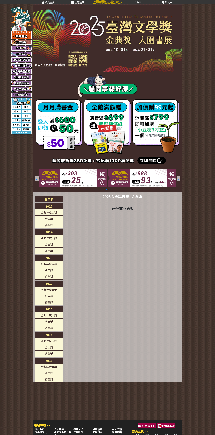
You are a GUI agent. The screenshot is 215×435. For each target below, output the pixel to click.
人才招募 (59, 429)
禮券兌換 (78, 429)
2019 (49, 360)
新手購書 (97, 432)
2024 (49, 232)
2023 (49, 258)
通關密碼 (117, 432)
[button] (178, 178)
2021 (49, 309)
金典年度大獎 (49, 212)
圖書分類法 (41, 432)
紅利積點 (97, 429)
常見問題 (78, 432)
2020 (49, 335)
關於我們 (39, 429)
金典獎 (48, 199)
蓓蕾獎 (49, 225)
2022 (49, 283)
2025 (49, 206)
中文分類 (117, 429)
